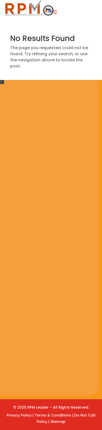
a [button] (54, 12)
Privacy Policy (19, 415)
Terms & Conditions (53, 415)
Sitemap (58, 421)
